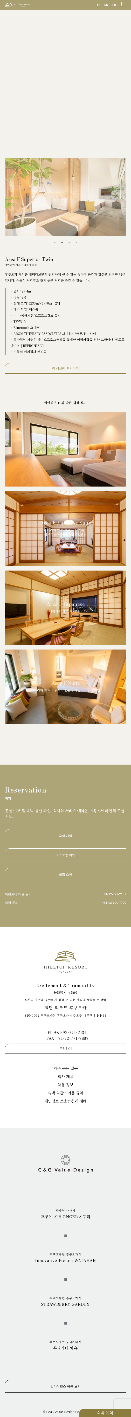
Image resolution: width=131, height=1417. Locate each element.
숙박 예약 (105, 1413)
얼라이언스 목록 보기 (65, 1386)
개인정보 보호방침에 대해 (65, 1101)
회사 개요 (65, 1076)
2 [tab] (62, 242)
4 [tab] (76, 242)
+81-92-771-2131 (114, 894)
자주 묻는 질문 (66, 1068)
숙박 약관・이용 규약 (65, 1093)
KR (114, 5)
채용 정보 (65, 1084)
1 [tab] (54, 242)
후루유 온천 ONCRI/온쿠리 (65, 1213)
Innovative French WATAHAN (65, 1257)
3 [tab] (69, 242)
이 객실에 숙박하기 (65, 368)
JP (98, 5)
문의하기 (65, 1048)
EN (106, 5)
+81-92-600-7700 (114, 902)
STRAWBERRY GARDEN (65, 1301)
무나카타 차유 (65, 1345)
